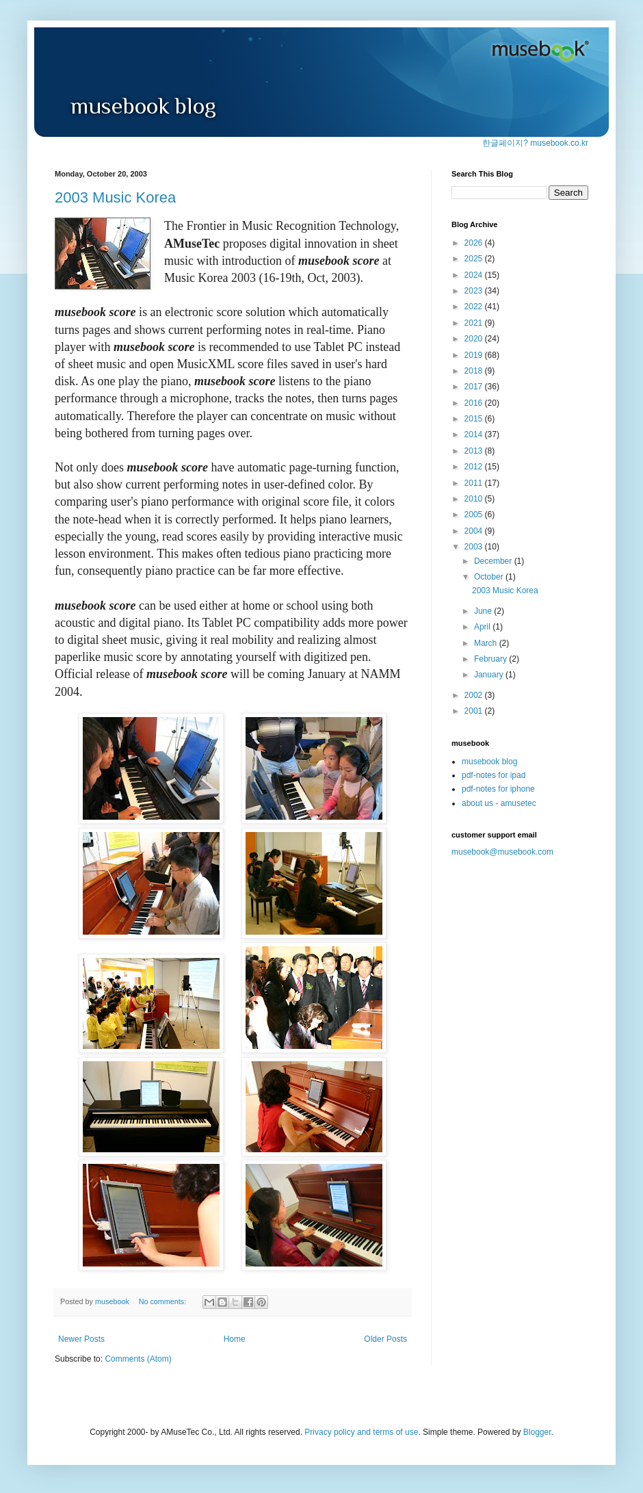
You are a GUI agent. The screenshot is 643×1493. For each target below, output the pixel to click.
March (486, 643)
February (491, 659)
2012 (474, 466)
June (484, 611)
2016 (474, 403)
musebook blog (489, 761)
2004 (474, 531)
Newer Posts (81, 1339)
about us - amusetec (499, 803)
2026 (474, 243)
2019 (474, 355)
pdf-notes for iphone (498, 789)
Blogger (537, 1432)
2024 (474, 275)
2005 (474, 514)
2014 (474, 434)
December (494, 561)
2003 (474, 546)
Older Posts (385, 1339)
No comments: (164, 1301)
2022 (474, 306)
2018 (474, 371)
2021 (474, 323)
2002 (474, 695)
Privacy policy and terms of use (361, 1432)
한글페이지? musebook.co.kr (535, 143)
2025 (474, 258)
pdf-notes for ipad (493, 775)
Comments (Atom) (138, 1359)
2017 (474, 386)
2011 (474, 483)
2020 (474, 338)
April (483, 627)
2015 (474, 419)
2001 (474, 711)
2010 (474, 499)
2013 (474, 451)
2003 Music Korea (115, 197)
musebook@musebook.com (502, 852)
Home (235, 1339)
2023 (474, 291)
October (490, 577)
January (490, 674)
